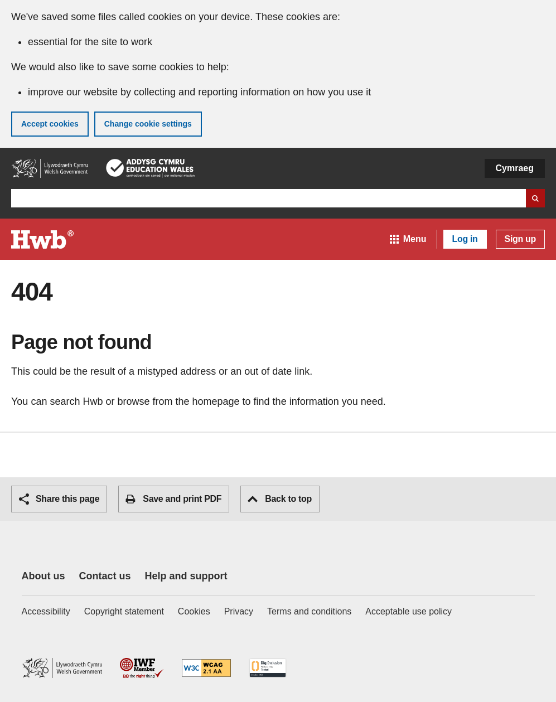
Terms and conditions (309, 611)
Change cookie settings (148, 123)
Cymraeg (515, 168)
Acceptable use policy (408, 611)
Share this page (59, 499)
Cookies (194, 611)
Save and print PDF (173, 499)
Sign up (520, 239)
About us (43, 576)
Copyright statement (124, 611)
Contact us (105, 576)
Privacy (238, 611)
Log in (465, 239)
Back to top (280, 498)
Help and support (186, 576)
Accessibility (46, 611)
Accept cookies (50, 123)
